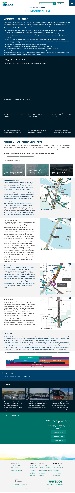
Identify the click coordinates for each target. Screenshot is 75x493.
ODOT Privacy (24, 485)
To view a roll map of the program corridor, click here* (21, 157)
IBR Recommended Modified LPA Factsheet (18, 377)
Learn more (59, 408)
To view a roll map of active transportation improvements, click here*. (25, 159)
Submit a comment (58, 433)
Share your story (58, 437)
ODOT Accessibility (16, 485)
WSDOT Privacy (50, 485)
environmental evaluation (48, 338)
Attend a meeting (58, 441)
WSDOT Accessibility (59, 485)
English (60, 3)
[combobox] (60, 3)
